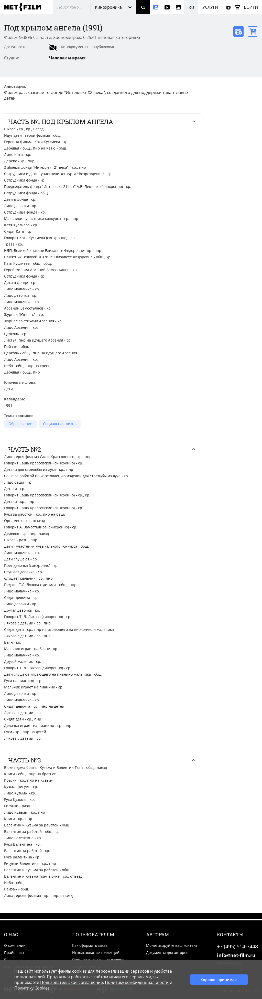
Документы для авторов (167, 952)
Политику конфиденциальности (137, 982)
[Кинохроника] (155, 7)
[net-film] (24, 7)
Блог (8, 959)
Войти (251, 7)
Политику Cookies (32, 988)
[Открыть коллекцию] (228, 7)
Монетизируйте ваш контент (172, 945)
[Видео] (167, 7)
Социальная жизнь (60, 423)
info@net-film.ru (236, 955)
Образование (20, 423)
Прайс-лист (14, 952)
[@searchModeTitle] (70, 7)
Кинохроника (108, 7)
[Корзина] (237, 7)
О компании (15, 945)
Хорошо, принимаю (219, 979)
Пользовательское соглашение (99, 959)
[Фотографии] (178, 7)
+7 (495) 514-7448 (237, 946)
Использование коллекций (95, 952)
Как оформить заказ (89, 945)
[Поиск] (143, 7)
